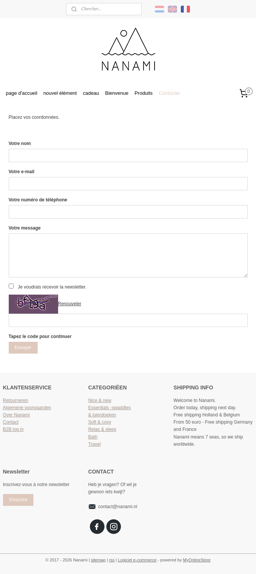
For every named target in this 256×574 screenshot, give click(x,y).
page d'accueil (22, 93)
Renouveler (69, 303)
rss (112, 560)
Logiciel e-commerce (137, 560)
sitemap (98, 560)
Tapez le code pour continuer (40, 336)
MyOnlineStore (197, 560)
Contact (11, 422)
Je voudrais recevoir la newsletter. (52, 287)
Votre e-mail (22, 171)
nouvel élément (60, 93)
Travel (94, 444)
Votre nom (20, 143)
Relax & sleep (102, 429)
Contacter (169, 93)
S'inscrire (18, 499)
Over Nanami (16, 415)
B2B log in (13, 429)
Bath (93, 437)
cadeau (91, 93)
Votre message (25, 228)
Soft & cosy (99, 422)
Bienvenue (116, 93)
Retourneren (15, 400)
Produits (143, 93)
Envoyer (22, 347)
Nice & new (99, 400)
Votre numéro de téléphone (38, 199)
